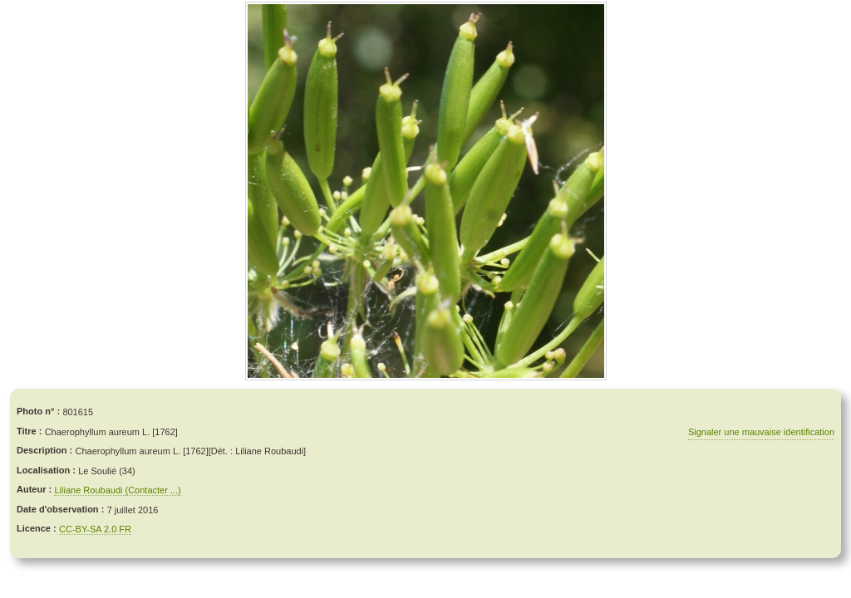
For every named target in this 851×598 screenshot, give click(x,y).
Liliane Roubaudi (89, 490)
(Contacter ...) (153, 490)
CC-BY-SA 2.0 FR (95, 529)
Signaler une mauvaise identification (761, 432)
